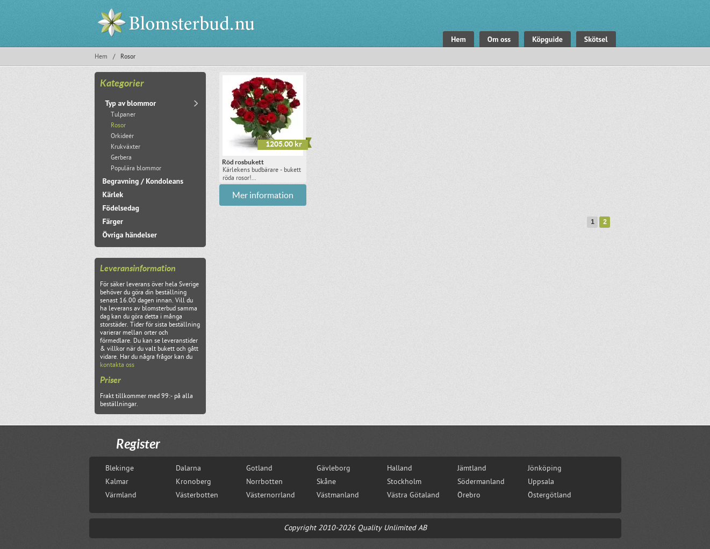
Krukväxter (125, 147)
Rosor (118, 126)
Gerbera (121, 158)
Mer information (262, 195)
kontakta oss (117, 366)
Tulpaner (123, 115)
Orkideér (122, 137)
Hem (101, 57)
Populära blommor (136, 169)
